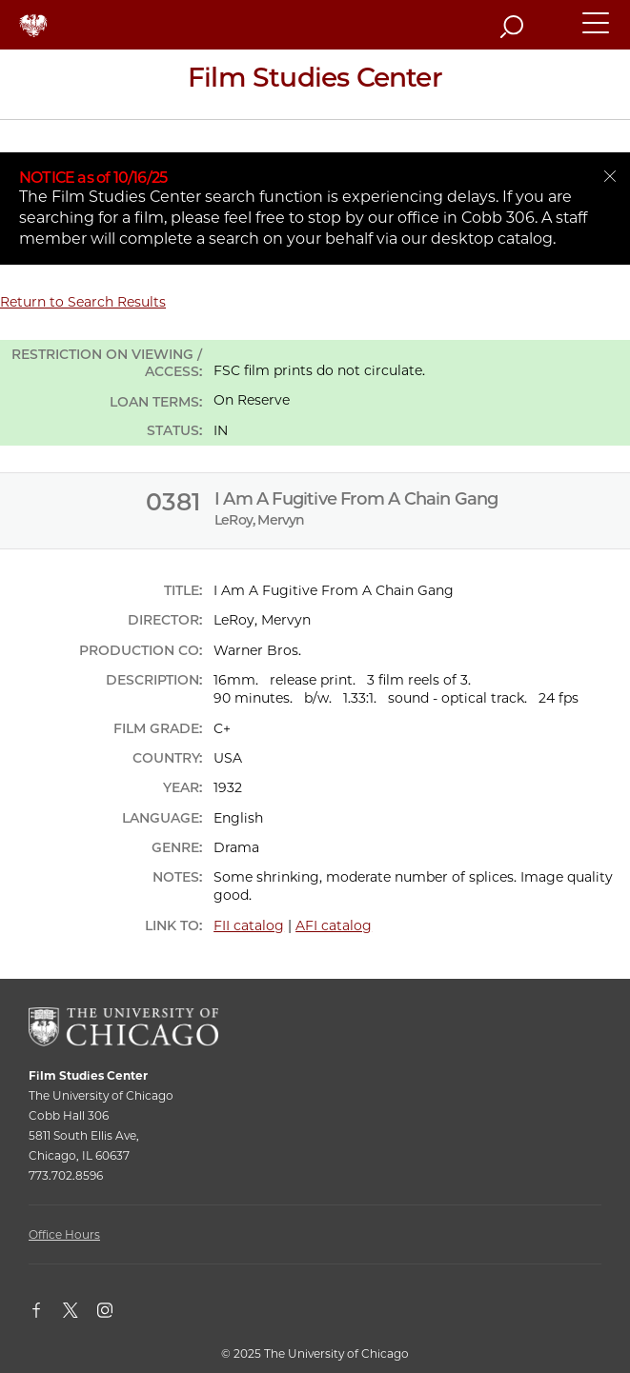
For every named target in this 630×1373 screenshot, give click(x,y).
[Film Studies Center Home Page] (315, 84)
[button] (596, 31)
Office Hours (64, 1234)
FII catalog (248, 925)
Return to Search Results (83, 301)
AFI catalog (333, 925)
